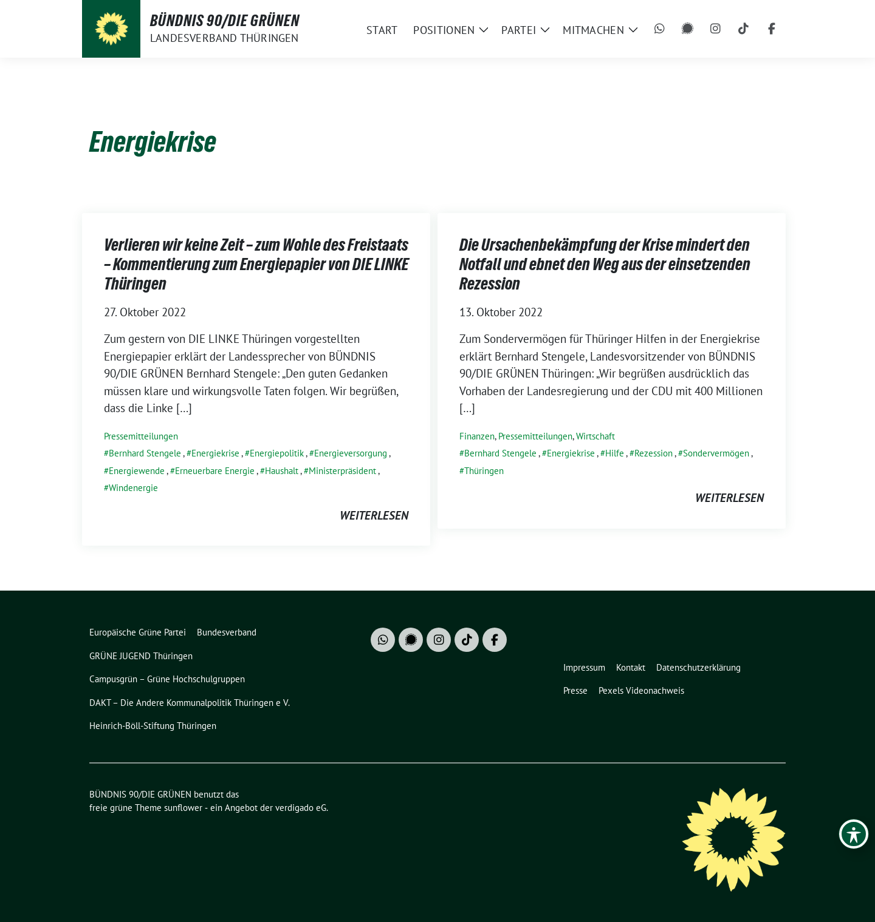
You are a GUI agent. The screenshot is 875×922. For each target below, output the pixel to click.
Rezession (653, 453)
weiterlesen (374, 515)
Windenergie (133, 487)
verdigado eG (300, 807)
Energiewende (137, 470)
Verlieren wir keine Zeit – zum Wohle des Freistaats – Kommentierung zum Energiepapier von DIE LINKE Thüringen (256, 264)
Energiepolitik (277, 453)
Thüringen (484, 470)
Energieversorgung (350, 453)
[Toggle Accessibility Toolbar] (853, 834)
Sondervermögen (716, 453)
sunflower (183, 807)
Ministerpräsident (342, 470)
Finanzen (477, 436)
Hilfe (614, 453)
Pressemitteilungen (141, 436)
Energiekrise (215, 453)
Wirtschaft (595, 436)
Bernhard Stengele (145, 453)
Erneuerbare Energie (215, 470)
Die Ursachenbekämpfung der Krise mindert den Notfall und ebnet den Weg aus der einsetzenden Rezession (604, 264)
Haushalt (281, 470)
